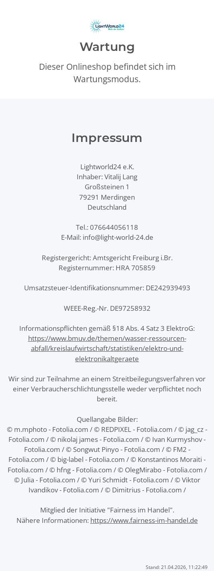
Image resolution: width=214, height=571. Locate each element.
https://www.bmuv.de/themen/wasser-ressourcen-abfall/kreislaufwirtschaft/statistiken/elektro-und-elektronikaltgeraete (107, 348)
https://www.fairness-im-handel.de (144, 520)
